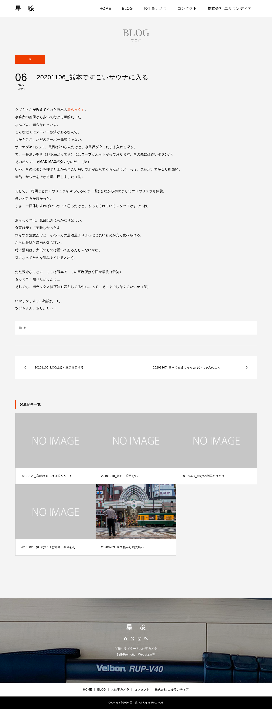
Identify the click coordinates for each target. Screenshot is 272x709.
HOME (105, 8)
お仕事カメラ (155, 8)
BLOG (127, 8)
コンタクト (187, 8)
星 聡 (24, 8)
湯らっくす (76, 109)
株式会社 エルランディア (230, 8)
